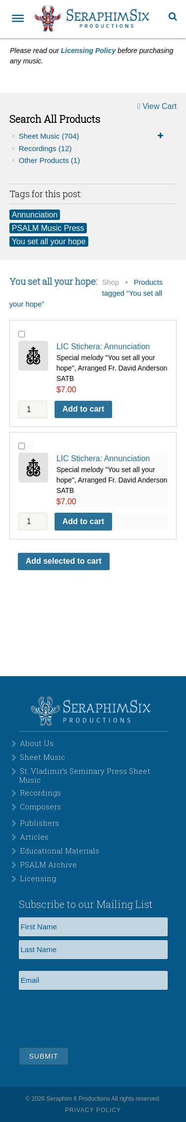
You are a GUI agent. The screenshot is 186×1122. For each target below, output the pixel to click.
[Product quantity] (32, 409)
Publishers (39, 823)
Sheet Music (93, 136)
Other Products (49, 160)
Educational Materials (59, 850)
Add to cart (83, 409)
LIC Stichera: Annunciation (103, 346)
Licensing (38, 878)
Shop (110, 282)
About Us (37, 743)
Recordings (45, 148)
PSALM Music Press (48, 228)
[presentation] (94, 1017)
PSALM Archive (48, 864)
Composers (40, 806)
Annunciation (35, 215)
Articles (34, 837)
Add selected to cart (64, 561)
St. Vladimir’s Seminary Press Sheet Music (84, 775)
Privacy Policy (93, 1110)
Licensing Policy (88, 50)
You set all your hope (49, 241)
